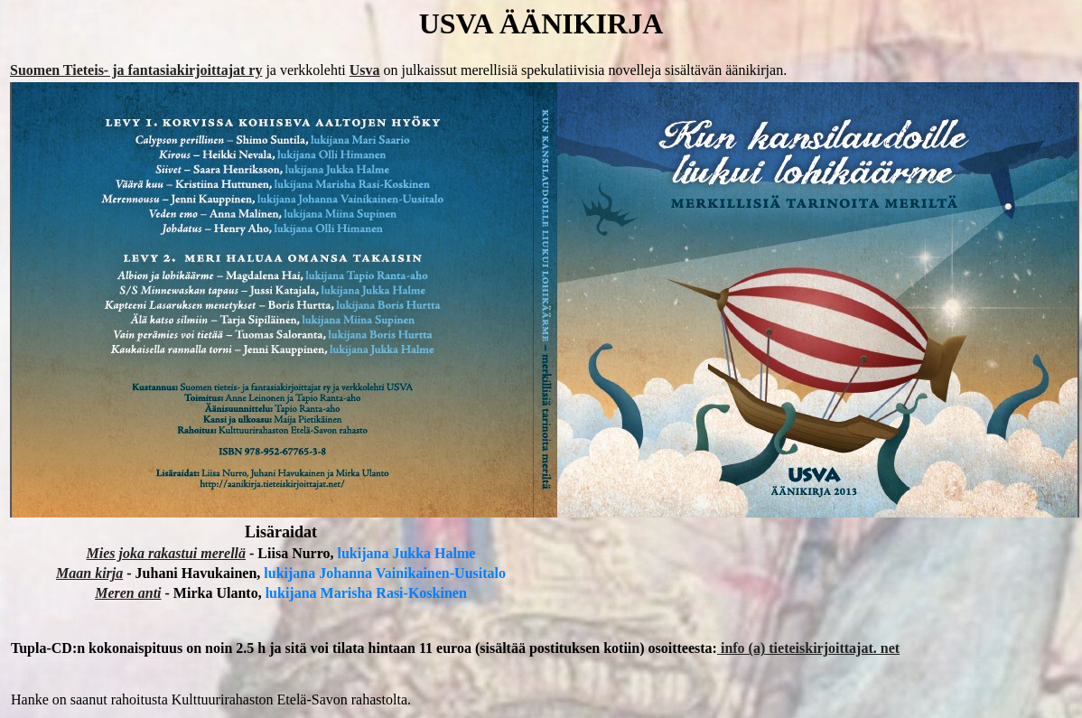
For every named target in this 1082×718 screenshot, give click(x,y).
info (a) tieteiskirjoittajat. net (808, 648)
